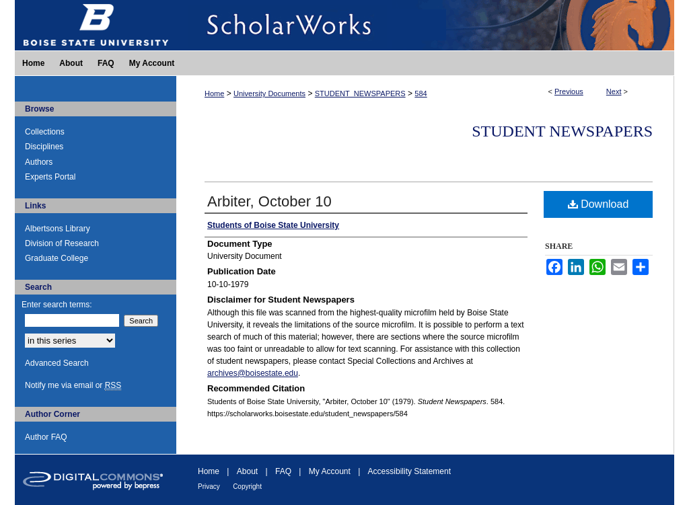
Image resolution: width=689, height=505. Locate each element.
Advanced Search (57, 363)
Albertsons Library (57, 228)
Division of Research (62, 243)
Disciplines (44, 146)
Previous (568, 91)
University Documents (269, 93)
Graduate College (56, 258)
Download (598, 204)
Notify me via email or (73, 385)
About (247, 471)
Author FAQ (46, 437)
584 (420, 93)
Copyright (247, 486)
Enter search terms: (57, 304)
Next (614, 91)
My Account (330, 471)
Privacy (209, 486)
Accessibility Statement (409, 471)
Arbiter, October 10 (269, 201)
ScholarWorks (425, 25)
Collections (45, 132)
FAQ (283, 471)
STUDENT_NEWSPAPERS (360, 93)
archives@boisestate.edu (252, 373)
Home (214, 93)
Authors (38, 162)
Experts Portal (50, 177)
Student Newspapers (562, 131)
